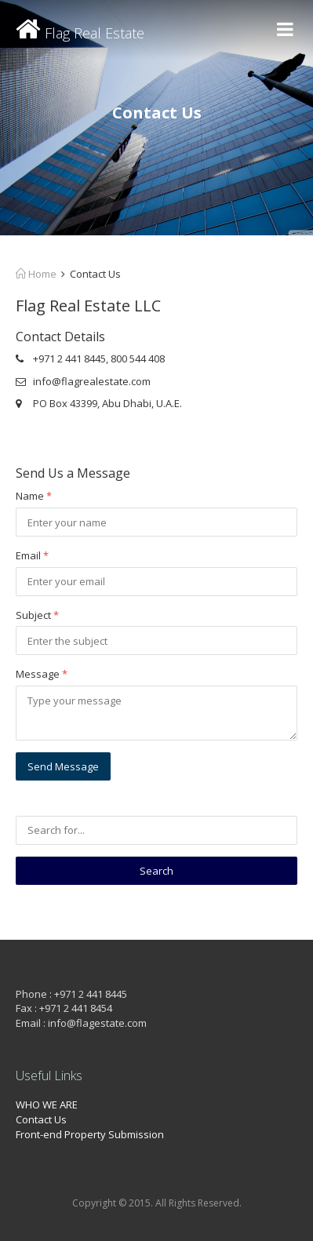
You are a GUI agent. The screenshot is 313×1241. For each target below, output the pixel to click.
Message (41, 674)
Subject (37, 615)
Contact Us (41, 1119)
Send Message (63, 766)
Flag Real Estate (80, 33)
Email (32, 555)
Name (34, 496)
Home (36, 274)
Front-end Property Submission (90, 1134)
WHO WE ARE (47, 1104)
